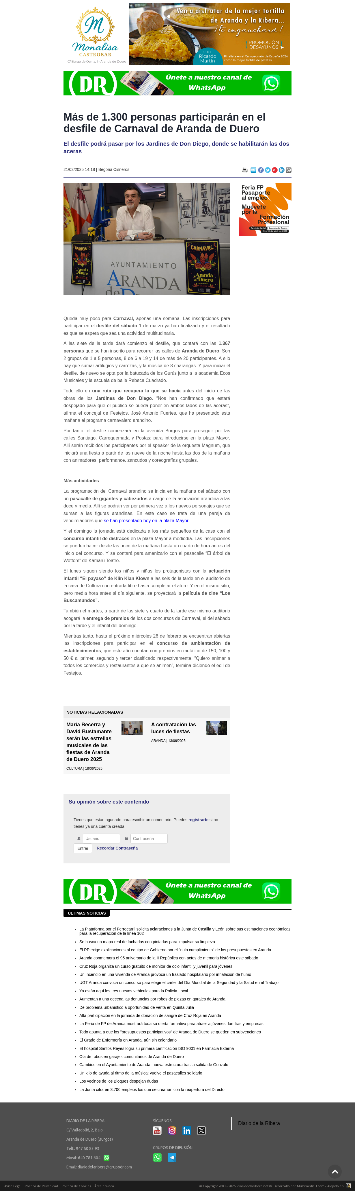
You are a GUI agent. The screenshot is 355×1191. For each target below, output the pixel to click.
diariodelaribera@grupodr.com (105, 1167)
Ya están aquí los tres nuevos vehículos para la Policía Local (133, 991)
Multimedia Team (310, 1186)
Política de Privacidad (41, 1186)
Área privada (104, 1186)
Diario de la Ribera (259, 1123)
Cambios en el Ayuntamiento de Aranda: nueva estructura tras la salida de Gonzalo (153, 1064)
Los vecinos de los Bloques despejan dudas (118, 1081)
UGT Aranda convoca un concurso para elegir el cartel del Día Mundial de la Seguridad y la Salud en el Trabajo (179, 982)
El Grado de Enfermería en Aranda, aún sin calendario (128, 1040)
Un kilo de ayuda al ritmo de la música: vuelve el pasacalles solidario (140, 1073)
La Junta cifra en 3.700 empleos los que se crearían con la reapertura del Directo (152, 1089)
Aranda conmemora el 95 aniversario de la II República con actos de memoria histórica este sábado (168, 958)
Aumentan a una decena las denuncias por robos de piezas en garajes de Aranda (152, 999)
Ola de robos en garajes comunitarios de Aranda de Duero (131, 1056)
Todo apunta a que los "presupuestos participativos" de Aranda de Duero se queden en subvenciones (170, 1032)
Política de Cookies (76, 1186)
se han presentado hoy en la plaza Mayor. (147, 520)
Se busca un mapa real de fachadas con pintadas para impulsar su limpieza (147, 941)
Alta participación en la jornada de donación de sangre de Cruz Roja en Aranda (150, 1015)
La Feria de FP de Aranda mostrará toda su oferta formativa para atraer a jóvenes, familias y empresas (171, 1023)
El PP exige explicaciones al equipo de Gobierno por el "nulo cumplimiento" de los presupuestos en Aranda (175, 950)
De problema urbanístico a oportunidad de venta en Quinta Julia (136, 1007)
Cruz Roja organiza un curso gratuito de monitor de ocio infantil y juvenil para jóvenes (155, 966)
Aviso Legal (12, 1186)
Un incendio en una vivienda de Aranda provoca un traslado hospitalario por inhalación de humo (165, 974)
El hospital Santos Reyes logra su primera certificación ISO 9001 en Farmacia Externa (156, 1048)
